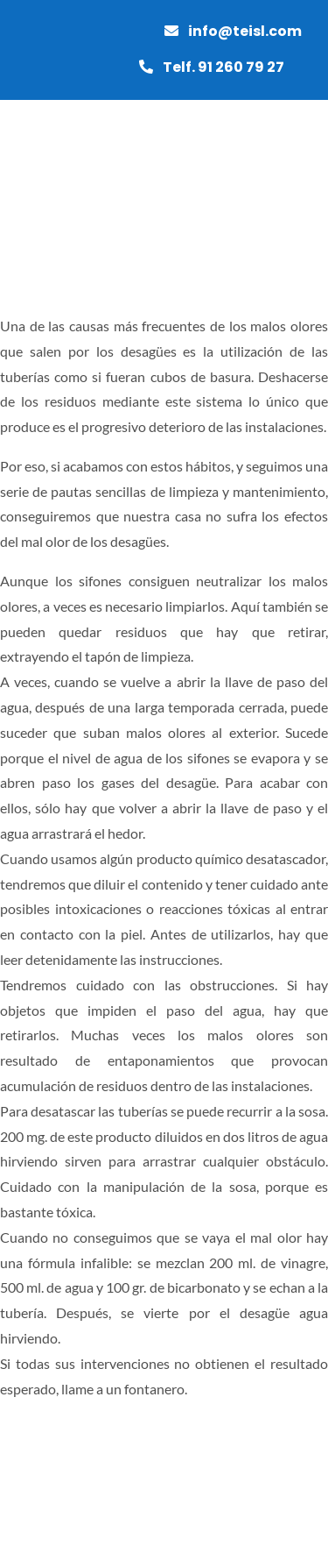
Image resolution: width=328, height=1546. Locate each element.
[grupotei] (61, 175)
